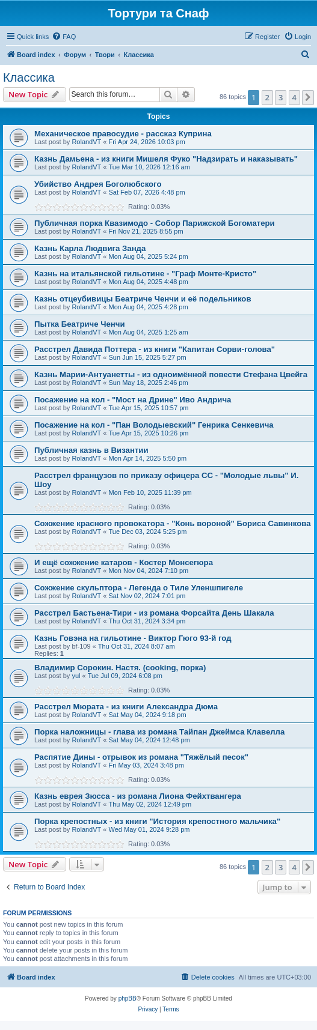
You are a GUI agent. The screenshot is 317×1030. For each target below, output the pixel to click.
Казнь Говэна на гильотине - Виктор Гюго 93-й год (133, 638)
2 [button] (267, 97)
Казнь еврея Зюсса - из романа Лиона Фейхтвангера (137, 796)
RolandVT (86, 141)
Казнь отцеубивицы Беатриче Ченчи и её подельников (142, 298)
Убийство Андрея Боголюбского (98, 184)
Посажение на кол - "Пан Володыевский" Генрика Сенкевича (154, 424)
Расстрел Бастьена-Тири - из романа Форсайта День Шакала (154, 612)
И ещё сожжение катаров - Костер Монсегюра (123, 562)
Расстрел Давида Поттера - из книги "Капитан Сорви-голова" (154, 349)
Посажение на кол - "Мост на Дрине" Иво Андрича (132, 399)
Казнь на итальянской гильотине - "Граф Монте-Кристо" (145, 273)
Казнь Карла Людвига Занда (90, 248)
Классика (29, 77)
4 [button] (294, 97)
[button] (308, 97)
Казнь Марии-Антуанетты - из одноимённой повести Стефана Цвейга (170, 374)
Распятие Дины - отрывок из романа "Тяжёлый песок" (141, 757)
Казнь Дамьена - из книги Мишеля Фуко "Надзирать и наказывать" (166, 158)
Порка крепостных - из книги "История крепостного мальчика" (157, 821)
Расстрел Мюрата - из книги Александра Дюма (126, 706)
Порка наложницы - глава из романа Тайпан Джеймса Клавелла (159, 731)
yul (76, 675)
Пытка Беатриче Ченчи (79, 324)
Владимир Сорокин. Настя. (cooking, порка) (120, 667)
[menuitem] (64, 36)
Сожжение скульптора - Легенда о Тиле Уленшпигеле (138, 587)
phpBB (127, 998)
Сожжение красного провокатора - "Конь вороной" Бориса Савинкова (172, 523)
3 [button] (281, 97)
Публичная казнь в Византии (91, 450)
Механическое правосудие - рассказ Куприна (123, 133)
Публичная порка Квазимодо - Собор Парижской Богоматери (154, 223)
